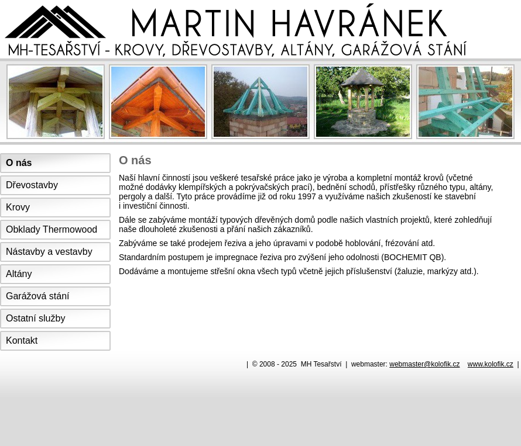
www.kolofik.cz (490, 364)
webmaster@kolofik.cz (424, 364)
